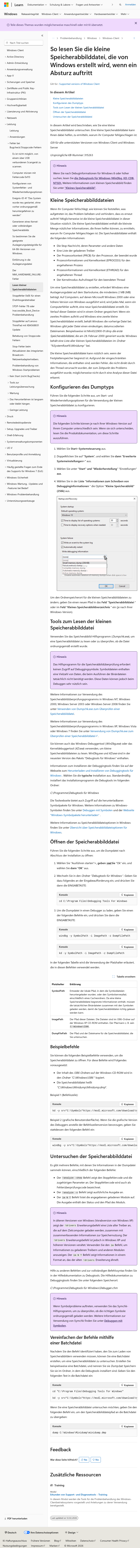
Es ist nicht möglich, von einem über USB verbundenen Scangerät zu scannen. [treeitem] (26, 160)
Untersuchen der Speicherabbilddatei (72, 116)
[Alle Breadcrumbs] (53, 38)
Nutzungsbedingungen (15, 1545)
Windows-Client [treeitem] (15, 50)
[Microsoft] (6, 4)
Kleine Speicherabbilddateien (68, 98)
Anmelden (130, 4)
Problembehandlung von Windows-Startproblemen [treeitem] (26, 367)
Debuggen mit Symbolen (98, 810)
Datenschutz (87, 1540)
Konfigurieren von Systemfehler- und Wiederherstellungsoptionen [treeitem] (27, 188)
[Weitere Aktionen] (134, 38)
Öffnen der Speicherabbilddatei (69, 112)
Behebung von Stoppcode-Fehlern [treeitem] (26, 338)
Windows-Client (111, 38)
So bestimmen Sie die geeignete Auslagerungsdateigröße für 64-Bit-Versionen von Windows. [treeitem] (27, 245)
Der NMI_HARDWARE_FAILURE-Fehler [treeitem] (27, 274)
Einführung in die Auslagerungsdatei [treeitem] (22, 262)
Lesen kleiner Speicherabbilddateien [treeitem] (24, 287)
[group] (93, 1111)
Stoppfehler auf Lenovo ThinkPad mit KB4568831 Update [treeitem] (25, 325)
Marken (54, 1545)
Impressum (37, 1545)
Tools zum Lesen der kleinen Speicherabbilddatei (78, 107)
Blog (56, 1540)
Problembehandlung (71, 38)
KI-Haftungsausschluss (15, 1540)
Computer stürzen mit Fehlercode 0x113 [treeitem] (24, 175)
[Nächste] (112, 4)
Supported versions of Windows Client (79, 83)
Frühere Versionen (40, 1540)
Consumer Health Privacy (113, 1540)
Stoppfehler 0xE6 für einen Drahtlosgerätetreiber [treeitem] (26, 298)
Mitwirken (71, 1540)
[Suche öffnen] (120, 5)
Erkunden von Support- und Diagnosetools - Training (78, 1494)
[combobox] (23, 43)
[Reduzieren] (42, 35)
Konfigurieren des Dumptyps (68, 103)
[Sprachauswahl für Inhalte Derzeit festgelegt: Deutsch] (10, 1532)
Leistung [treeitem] (14, 130)
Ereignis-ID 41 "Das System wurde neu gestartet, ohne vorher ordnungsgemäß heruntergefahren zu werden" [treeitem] (26, 206)
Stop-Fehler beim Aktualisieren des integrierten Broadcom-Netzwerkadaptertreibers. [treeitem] (27, 353)
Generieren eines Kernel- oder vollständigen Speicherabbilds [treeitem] (25, 226)
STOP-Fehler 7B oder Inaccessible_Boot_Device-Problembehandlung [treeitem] (26, 310)
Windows (92, 38)
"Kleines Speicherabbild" (80, 188)
